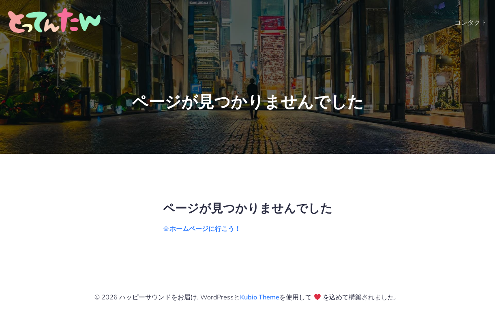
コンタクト (470, 22)
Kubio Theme (259, 297)
